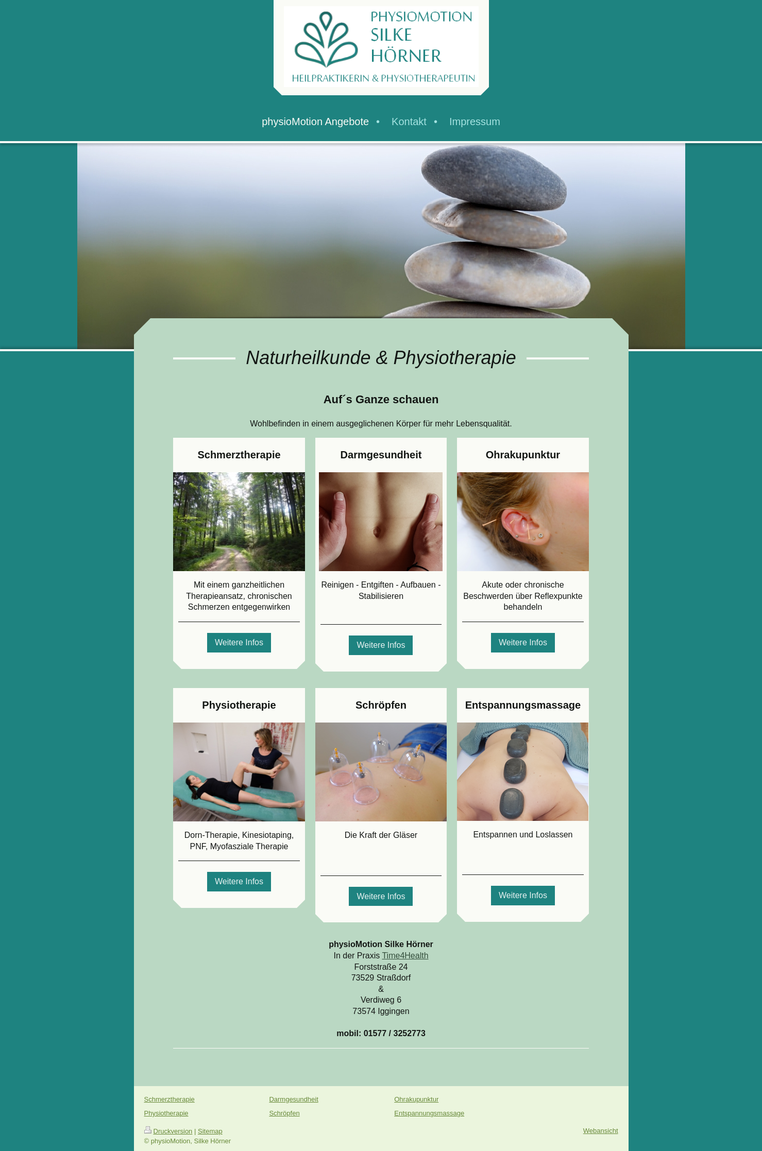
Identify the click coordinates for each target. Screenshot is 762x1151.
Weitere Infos (239, 642)
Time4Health (405, 955)
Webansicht (600, 1131)
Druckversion (168, 1131)
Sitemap (210, 1131)
